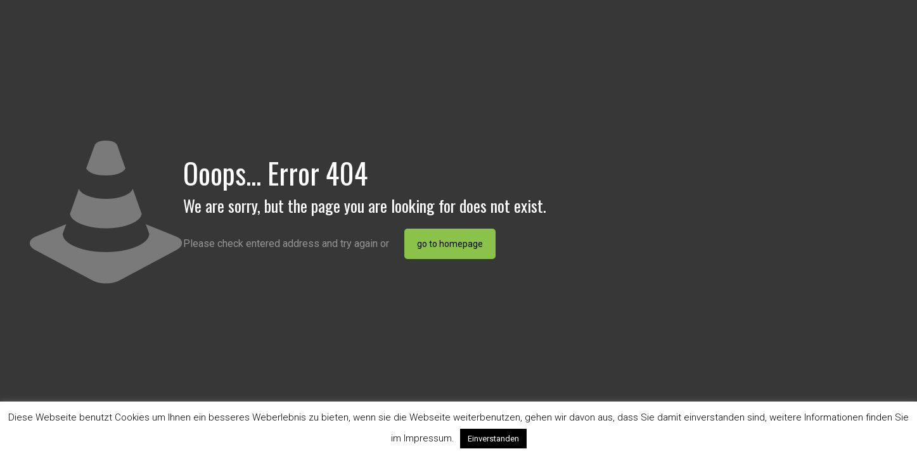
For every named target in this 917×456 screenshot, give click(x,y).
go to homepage (450, 244)
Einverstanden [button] (493, 438)
